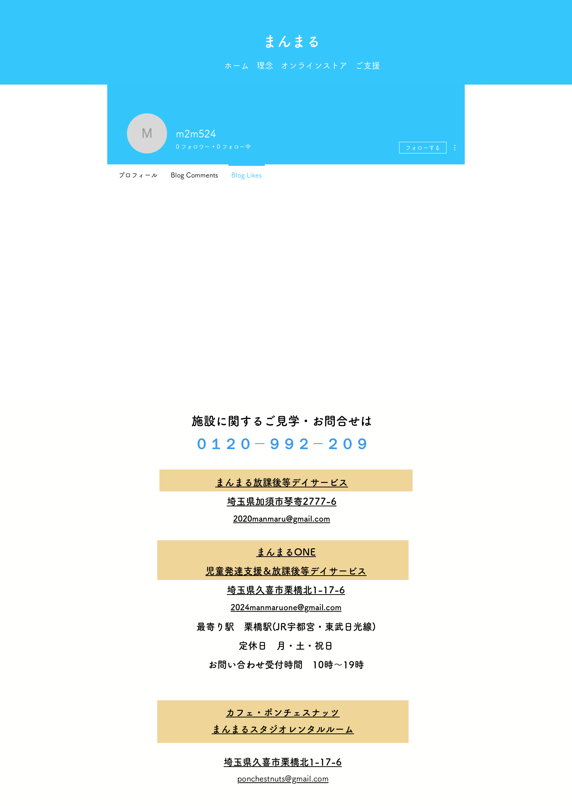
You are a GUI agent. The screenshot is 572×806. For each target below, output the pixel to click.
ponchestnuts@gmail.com (283, 779)
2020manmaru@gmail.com (281, 519)
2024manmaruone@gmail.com (286, 607)
